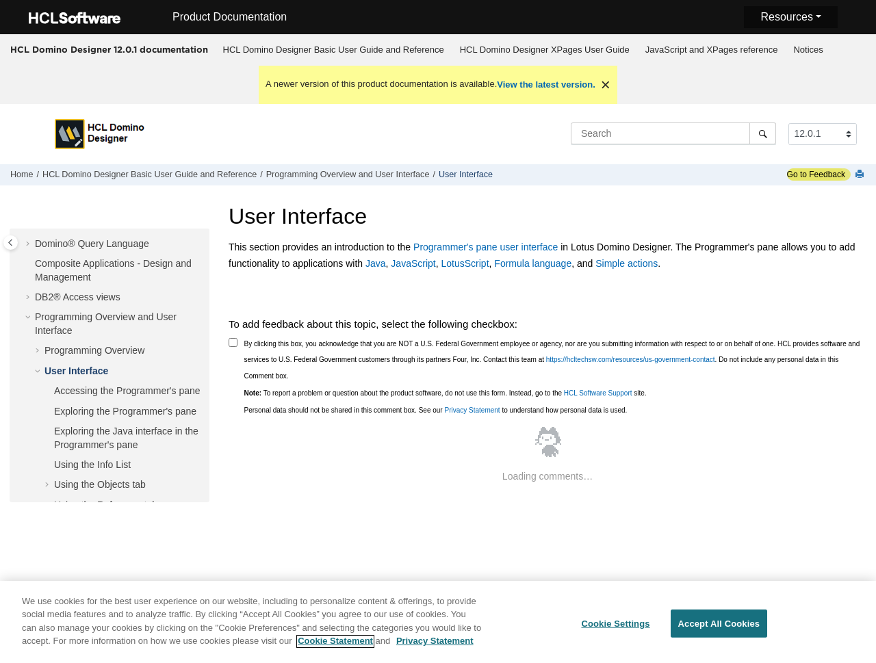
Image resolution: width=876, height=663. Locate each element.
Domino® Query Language (92, 243)
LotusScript (465, 263)
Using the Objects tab (100, 484)
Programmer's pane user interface (485, 247)
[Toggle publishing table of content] (10, 242)
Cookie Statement (335, 648)
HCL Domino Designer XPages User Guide (545, 49)
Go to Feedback (816, 174)
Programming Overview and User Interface (348, 174)
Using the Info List (92, 464)
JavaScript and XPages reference (711, 49)
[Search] (762, 133)
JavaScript (413, 263)
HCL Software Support (598, 393)
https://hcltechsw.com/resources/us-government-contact (630, 359)
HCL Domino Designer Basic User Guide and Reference (333, 49)
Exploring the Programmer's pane (125, 411)
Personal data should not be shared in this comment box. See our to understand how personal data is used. (436, 410)
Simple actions (626, 263)
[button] (29, 244)
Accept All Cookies (719, 630)
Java (375, 263)
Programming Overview (94, 350)
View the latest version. (546, 84)
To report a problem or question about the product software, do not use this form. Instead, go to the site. (445, 393)
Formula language (532, 263)
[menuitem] (333, 50)
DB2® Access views (77, 296)
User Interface (466, 174)
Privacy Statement (472, 410)
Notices (808, 49)
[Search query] (673, 133)
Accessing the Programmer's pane (127, 390)
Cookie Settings (615, 630)
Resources (786, 17)
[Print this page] (861, 175)
